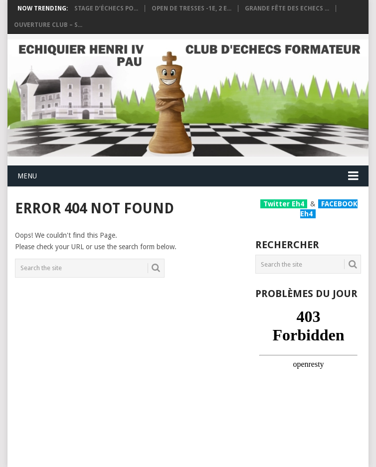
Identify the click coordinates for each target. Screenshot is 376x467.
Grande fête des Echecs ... (287, 8)
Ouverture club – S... (48, 24)
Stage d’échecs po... (106, 8)
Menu (27, 176)
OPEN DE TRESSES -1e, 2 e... (191, 8)
